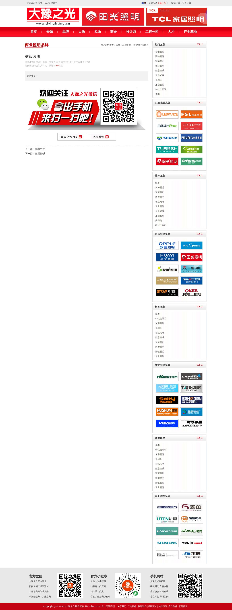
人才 (171, 32)
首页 (33, 32)
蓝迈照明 (159, 66)
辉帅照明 (40, 149)
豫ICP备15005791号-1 (95, 606)
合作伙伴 (173, 606)
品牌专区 (126, 45)
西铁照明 (159, 56)
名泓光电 (159, 75)
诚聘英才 (152, 606)
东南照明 (159, 84)
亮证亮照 (110, 606)
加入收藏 (186, 3)
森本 (157, 94)
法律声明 (162, 606)
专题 (49, 32)
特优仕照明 (160, 89)
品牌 (65, 32)
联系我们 (175, 3)
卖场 (97, 32)
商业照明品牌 (37, 45)
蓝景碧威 (40, 153)
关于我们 (121, 606)
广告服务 (132, 606)
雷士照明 (159, 51)
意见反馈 (183, 606)
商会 (113, 32)
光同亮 (158, 80)
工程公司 (151, 32)
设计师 (131, 32)
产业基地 (190, 32)
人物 (81, 32)
